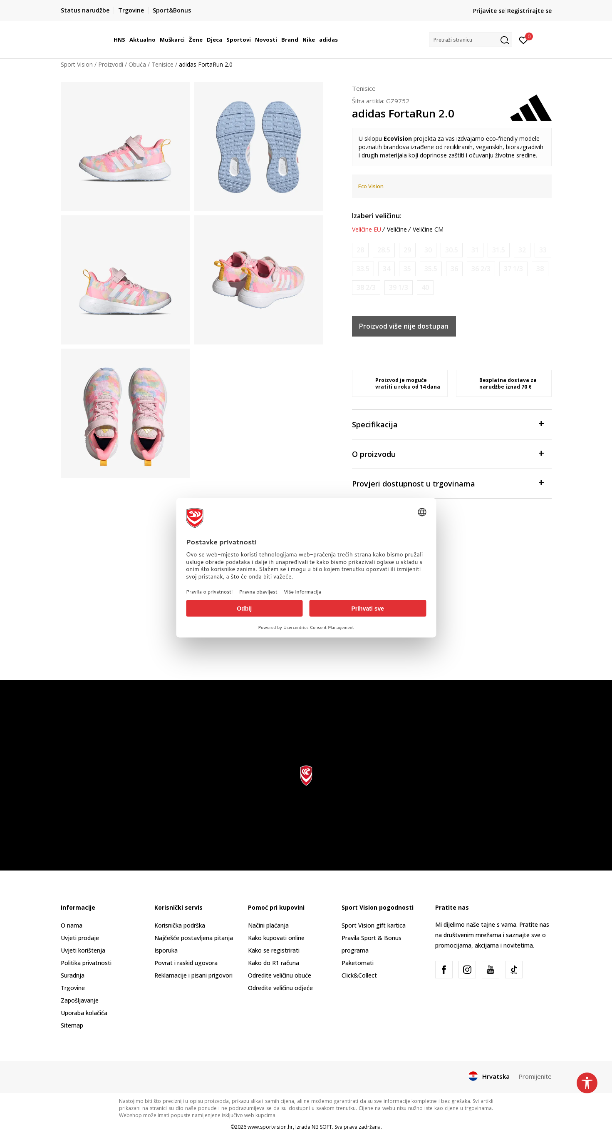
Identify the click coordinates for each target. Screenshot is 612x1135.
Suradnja (72, 975)
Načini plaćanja (268, 925)
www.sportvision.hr (270, 1126)
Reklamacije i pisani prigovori (193, 975)
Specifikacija (447, 423)
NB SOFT (322, 1126)
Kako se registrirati (274, 950)
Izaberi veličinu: (376, 216)
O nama (71, 925)
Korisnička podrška (179, 925)
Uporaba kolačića (84, 1013)
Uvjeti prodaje (80, 938)
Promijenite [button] (535, 1076)
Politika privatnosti (86, 963)
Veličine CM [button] (428, 229)
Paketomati (358, 963)
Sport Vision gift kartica (374, 925)
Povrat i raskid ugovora (186, 963)
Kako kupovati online (276, 938)
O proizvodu (447, 453)
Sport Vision (77, 64)
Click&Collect (359, 975)
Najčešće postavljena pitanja (193, 938)
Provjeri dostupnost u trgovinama (447, 483)
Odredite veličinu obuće (279, 975)
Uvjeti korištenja (83, 950)
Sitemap (72, 1025)
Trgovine (73, 988)
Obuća (137, 64)
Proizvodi (110, 64)
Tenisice (162, 64)
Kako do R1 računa (273, 963)
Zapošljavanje (80, 1000)
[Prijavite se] (523, 39)
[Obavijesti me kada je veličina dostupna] (360, 250)
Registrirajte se (529, 11)
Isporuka (166, 950)
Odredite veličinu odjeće (280, 988)
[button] (470, 39)
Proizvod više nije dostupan (403, 326)
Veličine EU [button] (366, 229)
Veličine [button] (397, 229)
